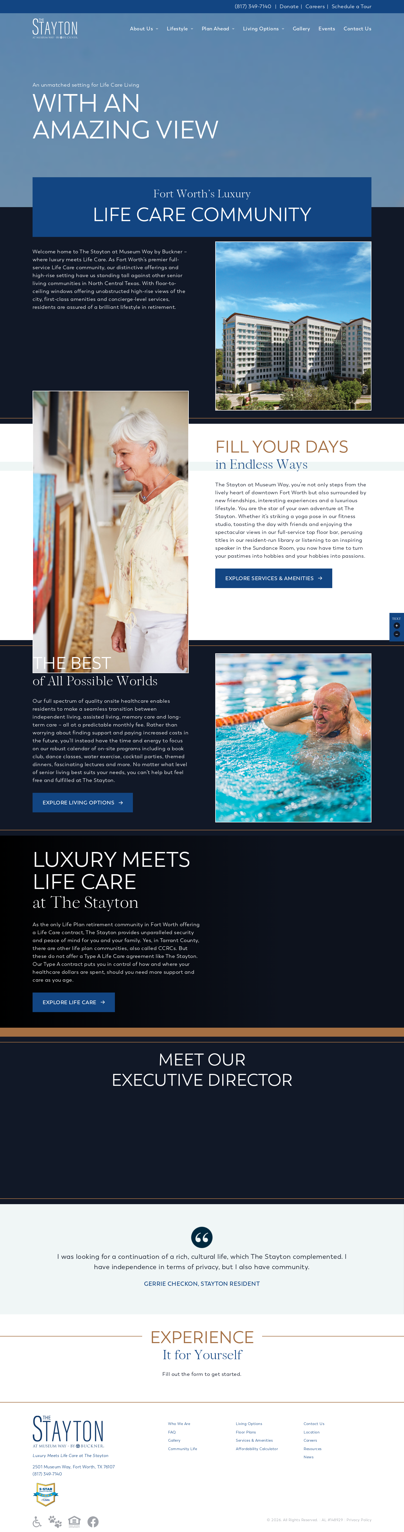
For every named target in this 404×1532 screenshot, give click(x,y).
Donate (289, 6)
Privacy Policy (359, 1520)
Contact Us (357, 29)
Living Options (261, 29)
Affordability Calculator (257, 1449)
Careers (315, 6)
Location (312, 1432)
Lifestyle (177, 29)
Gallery (301, 29)
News (308, 1457)
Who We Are (179, 1424)
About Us (141, 29)
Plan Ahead (215, 29)
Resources (313, 1449)
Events (326, 29)
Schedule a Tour (352, 6)
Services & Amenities (254, 1440)
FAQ (172, 1432)
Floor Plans (246, 1432)
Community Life (182, 1449)
